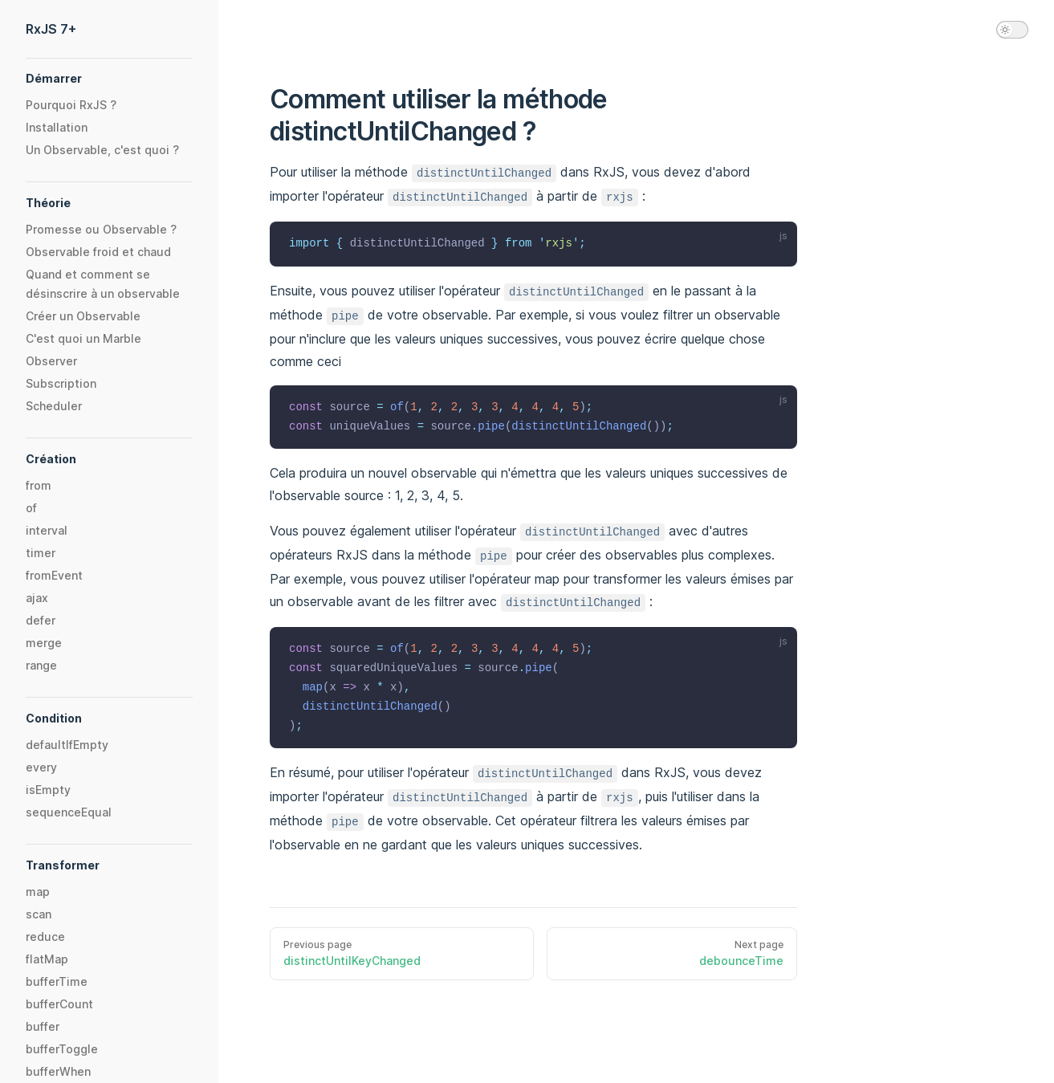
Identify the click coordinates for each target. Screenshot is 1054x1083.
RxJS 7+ (51, 29)
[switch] (1012, 30)
